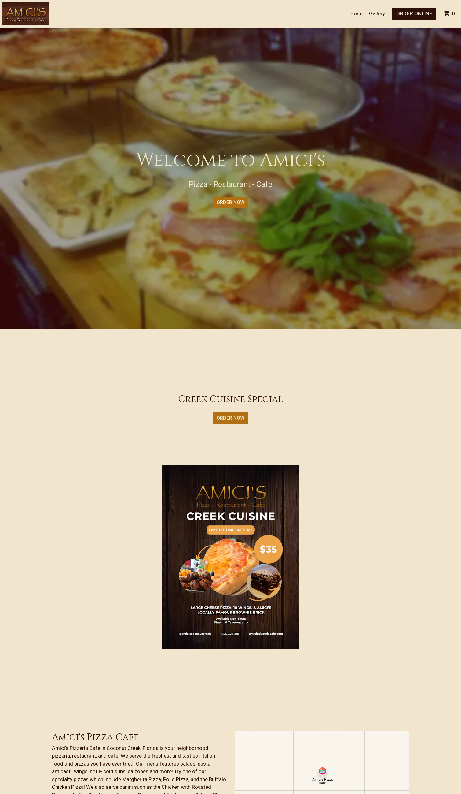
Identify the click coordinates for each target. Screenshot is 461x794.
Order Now (230, 202)
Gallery (377, 13)
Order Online (414, 13)
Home (357, 13)
